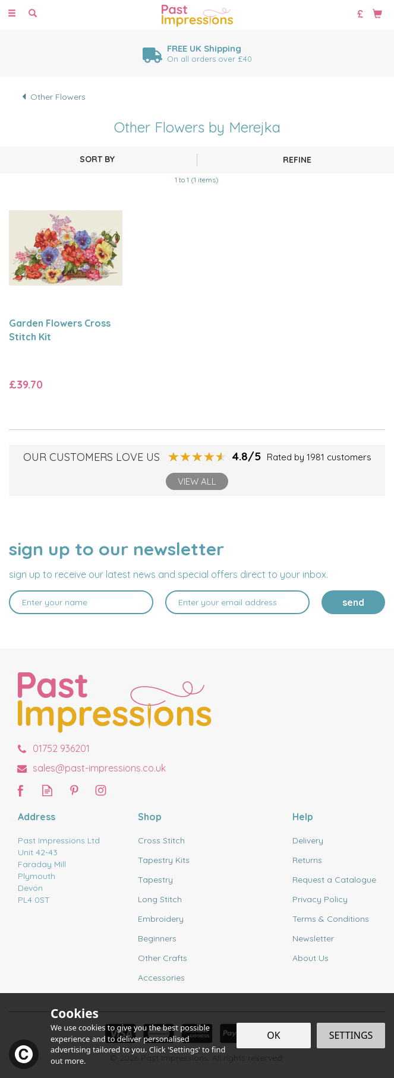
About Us (310, 958)
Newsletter (313, 938)
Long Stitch (160, 899)
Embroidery (161, 918)
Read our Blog (47, 790)
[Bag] (377, 13)
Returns (307, 860)
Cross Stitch (161, 840)
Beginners (157, 938)
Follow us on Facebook (20, 790)
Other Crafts (162, 958)
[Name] (81, 602)
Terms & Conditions (330, 918)
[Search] (33, 14)
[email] (237, 602)
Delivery (307, 840)
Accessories (161, 977)
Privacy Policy (320, 899)
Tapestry (155, 879)
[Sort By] (97, 159)
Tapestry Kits (164, 860)
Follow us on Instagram (100, 790)
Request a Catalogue (334, 879)
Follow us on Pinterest (74, 790)
